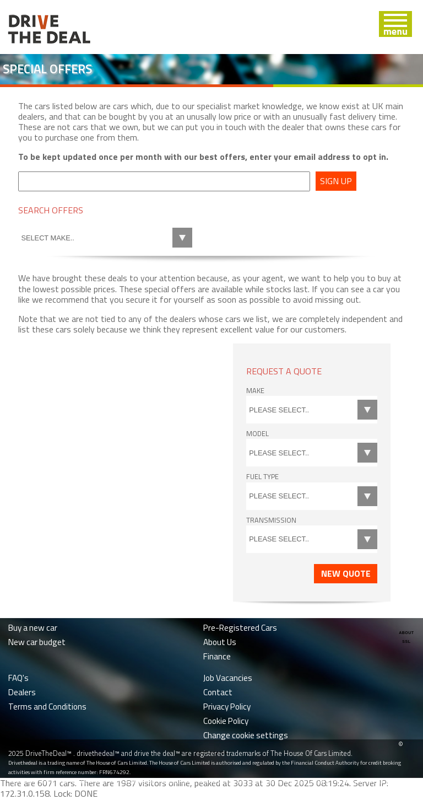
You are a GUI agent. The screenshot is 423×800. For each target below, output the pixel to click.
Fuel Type (262, 476)
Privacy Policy (227, 706)
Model (257, 433)
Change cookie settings (245, 735)
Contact (217, 692)
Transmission (271, 519)
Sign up (336, 180)
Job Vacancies (227, 678)
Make (255, 390)
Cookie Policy (225, 721)
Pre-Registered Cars (240, 627)
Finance (217, 656)
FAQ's (18, 678)
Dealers (22, 692)
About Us (219, 642)
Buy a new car (32, 627)
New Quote (346, 573)
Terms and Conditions (47, 706)
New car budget (37, 642)
